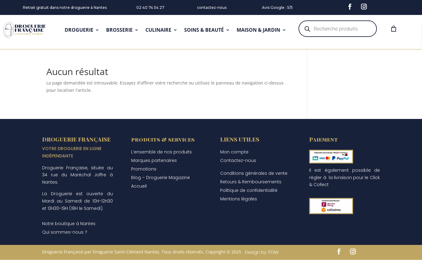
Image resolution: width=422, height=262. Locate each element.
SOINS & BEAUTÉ (204, 30)
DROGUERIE (79, 30)
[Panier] (393, 28)
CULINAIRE (158, 30)
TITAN (273, 252)
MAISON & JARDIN (258, 30)
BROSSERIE (119, 30)
